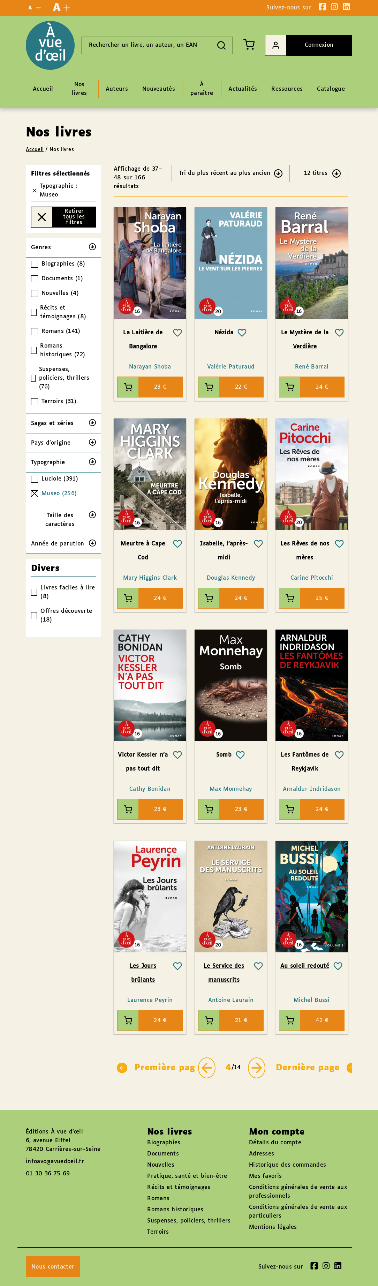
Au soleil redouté (304, 966)
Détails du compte (275, 1143)
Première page (158, 1068)
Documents (163, 1154)
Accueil (35, 149)
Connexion (299, 45)
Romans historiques (175, 1210)
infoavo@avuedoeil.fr (55, 1162)
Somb (224, 755)
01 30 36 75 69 (48, 1174)
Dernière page (316, 1068)
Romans (158, 1199)
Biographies (163, 1143)
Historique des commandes (287, 1165)
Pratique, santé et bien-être (187, 1176)
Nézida (224, 333)
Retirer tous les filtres (58, 217)
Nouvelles (160, 1165)
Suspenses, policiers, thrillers (188, 1221)
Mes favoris (265, 1176)
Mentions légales (273, 1227)
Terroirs (158, 1232)
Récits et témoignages (178, 1187)
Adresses (261, 1154)
